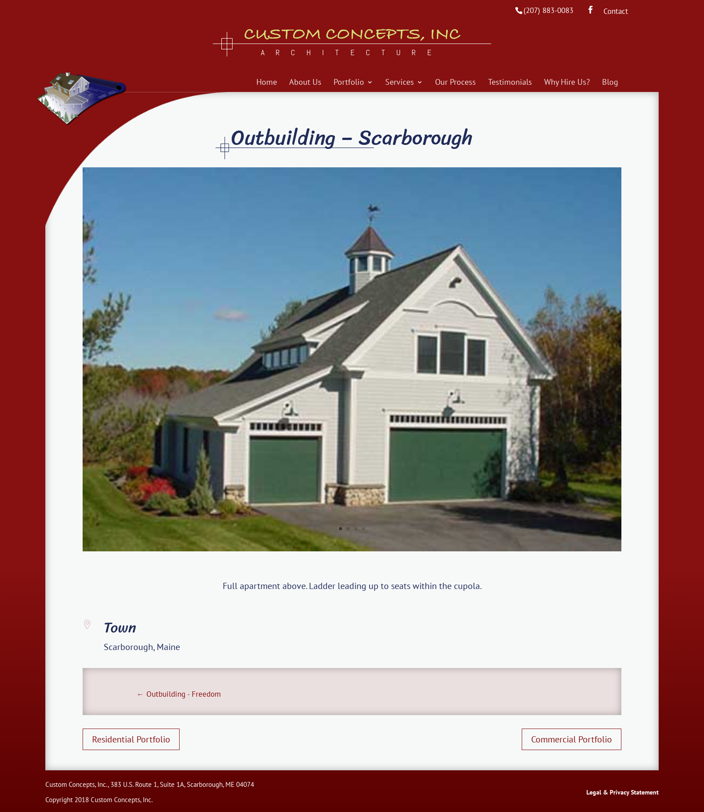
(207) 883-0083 (548, 10)
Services (399, 83)
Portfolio (349, 83)
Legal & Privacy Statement (622, 792)
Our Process (455, 83)
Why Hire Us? (567, 83)
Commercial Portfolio (571, 739)
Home (266, 83)
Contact (615, 12)
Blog (610, 83)
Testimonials (510, 83)
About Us (305, 83)
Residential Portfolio (131, 739)
